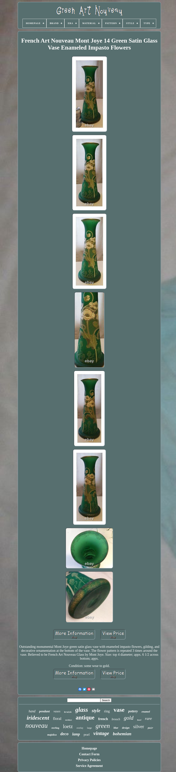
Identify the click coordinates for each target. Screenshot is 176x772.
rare (148, 718)
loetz (68, 726)
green (103, 725)
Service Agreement (89, 766)
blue (116, 727)
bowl (139, 720)
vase (119, 709)
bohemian (122, 733)
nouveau (36, 725)
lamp (76, 734)
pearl (87, 734)
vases (57, 711)
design (126, 727)
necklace (68, 720)
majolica (52, 734)
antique (85, 717)
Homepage (89, 748)
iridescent (38, 718)
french (103, 719)
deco (64, 733)
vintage (101, 733)
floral (57, 718)
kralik (68, 712)
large (89, 727)
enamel (146, 711)
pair (150, 728)
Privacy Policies (89, 760)
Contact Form (89, 754)
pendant (44, 711)
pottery (133, 711)
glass (81, 709)
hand (32, 711)
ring (107, 711)
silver (138, 726)
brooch (116, 719)
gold (128, 718)
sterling (55, 727)
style (96, 710)
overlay (80, 728)
